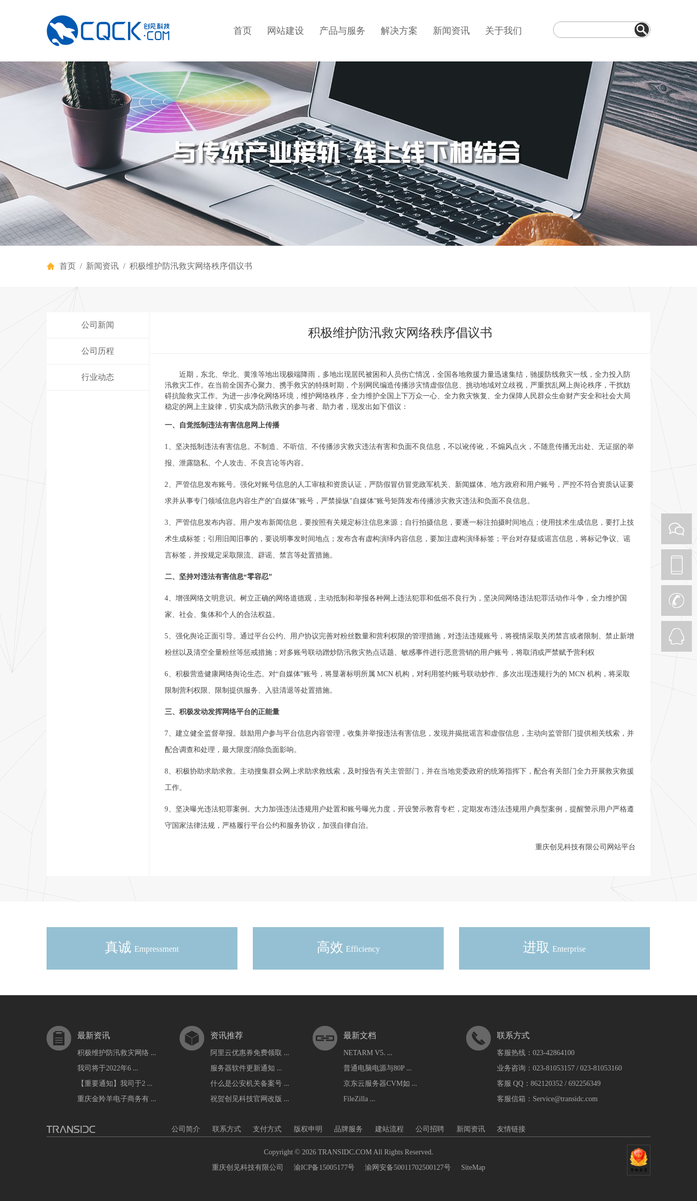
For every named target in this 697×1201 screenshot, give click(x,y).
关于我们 (503, 31)
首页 (242, 31)
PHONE (676, 564)
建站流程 (389, 1129)
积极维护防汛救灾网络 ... (116, 1053)
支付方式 (267, 1129)
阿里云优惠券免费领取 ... (249, 1053)
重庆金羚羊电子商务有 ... (116, 1099)
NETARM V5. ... (368, 1053)
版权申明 (308, 1129)
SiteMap (473, 1167)
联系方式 (226, 1129)
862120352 (547, 1083)
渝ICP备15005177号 (324, 1167)
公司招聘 (430, 1129)
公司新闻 (97, 324)
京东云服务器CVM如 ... (380, 1083)
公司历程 (97, 351)
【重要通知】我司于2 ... (115, 1083)
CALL (676, 600)
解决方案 (399, 31)
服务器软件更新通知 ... (246, 1068)
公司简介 (185, 1129)
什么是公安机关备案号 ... (249, 1083)
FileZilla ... (359, 1099)
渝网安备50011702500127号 (407, 1167)
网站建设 (285, 31)
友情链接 (511, 1129)
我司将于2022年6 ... (107, 1068)
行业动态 (97, 377)
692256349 (585, 1083)
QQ (676, 636)
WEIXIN (676, 528)
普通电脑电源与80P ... (377, 1068)
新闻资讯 (451, 31)
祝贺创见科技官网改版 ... (249, 1099)
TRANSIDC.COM (345, 1152)
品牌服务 (348, 1129)
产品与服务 (342, 31)
